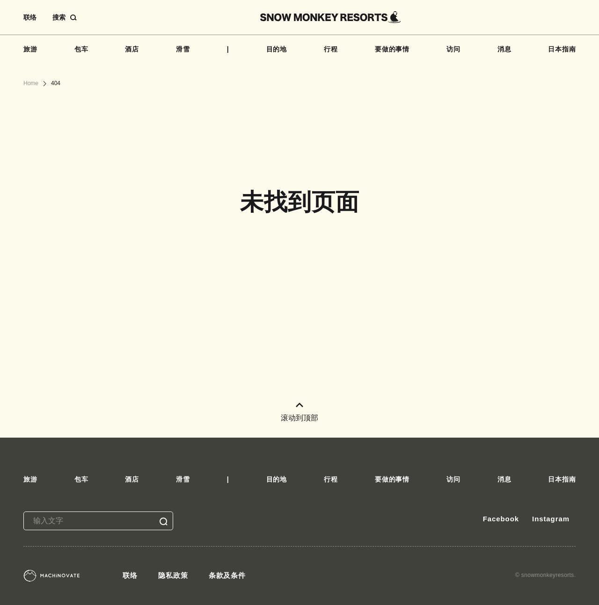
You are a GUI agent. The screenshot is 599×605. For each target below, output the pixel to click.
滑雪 (183, 49)
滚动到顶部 (299, 412)
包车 (81, 49)
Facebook (501, 519)
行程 (331, 49)
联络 (30, 17)
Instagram (551, 519)
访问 (453, 49)
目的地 (276, 49)
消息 (504, 49)
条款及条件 (227, 575)
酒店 (132, 49)
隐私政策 (173, 575)
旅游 (30, 49)
